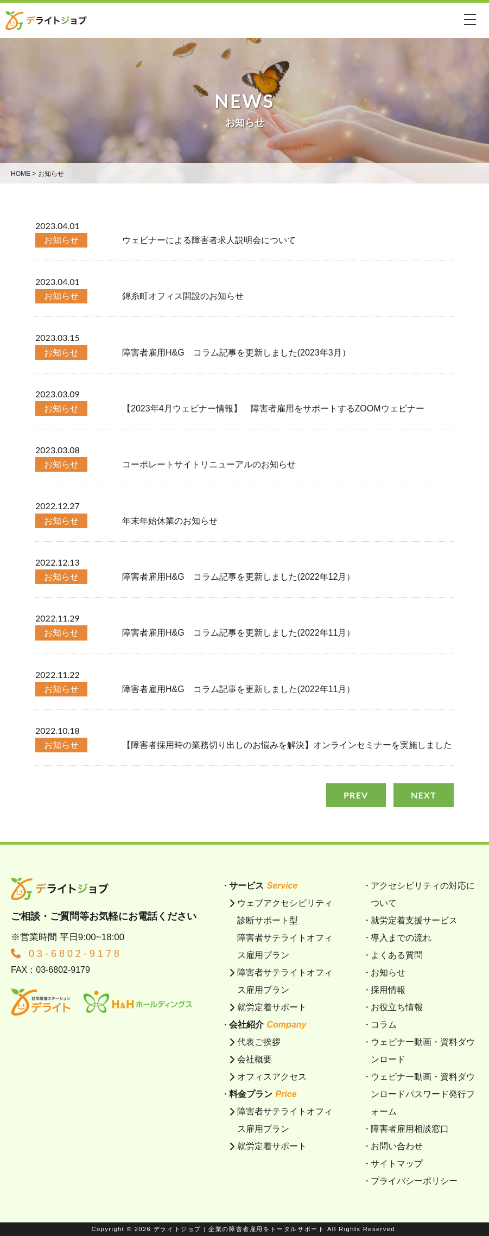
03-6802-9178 (66, 953)
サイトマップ (397, 1163)
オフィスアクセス (272, 1076)
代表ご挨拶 (259, 1042)
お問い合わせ (397, 1146)
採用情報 (388, 989)
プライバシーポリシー (414, 1181)
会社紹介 (267, 1024)
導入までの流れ (401, 937)
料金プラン (262, 1094)
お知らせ (388, 972)
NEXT (423, 795)
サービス (263, 885)
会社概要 (254, 1059)
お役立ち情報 (397, 1007)
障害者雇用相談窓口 (410, 1128)
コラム (384, 1024)
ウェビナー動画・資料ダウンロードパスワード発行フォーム (423, 1094)
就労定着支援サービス (414, 920)
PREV (356, 795)
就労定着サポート (272, 1007)
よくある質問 (397, 955)
